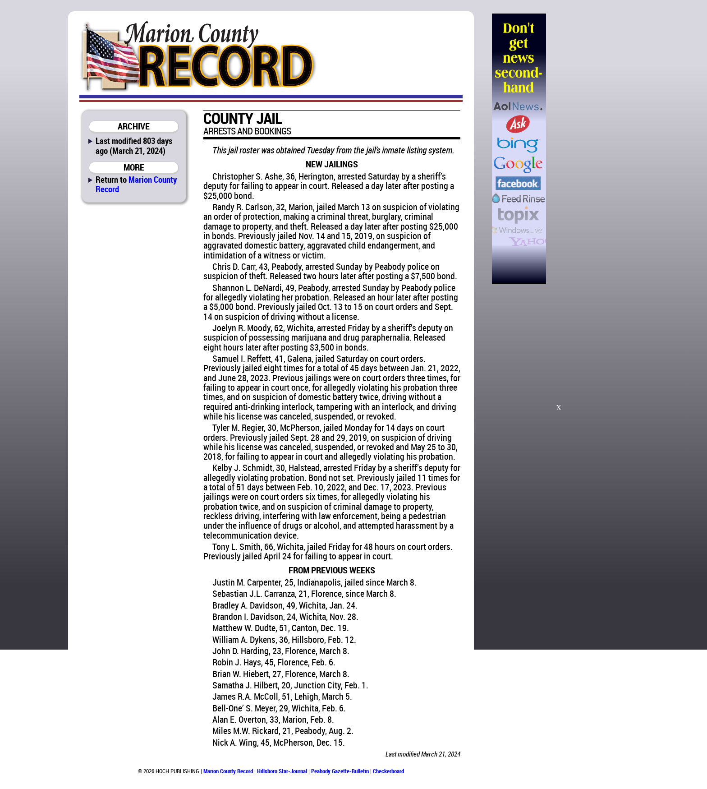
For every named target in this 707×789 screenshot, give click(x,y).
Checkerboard (388, 771)
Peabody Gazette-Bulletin (340, 771)
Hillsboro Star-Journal (282, 771)
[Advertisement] (592, 149)
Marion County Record (136, 184)
